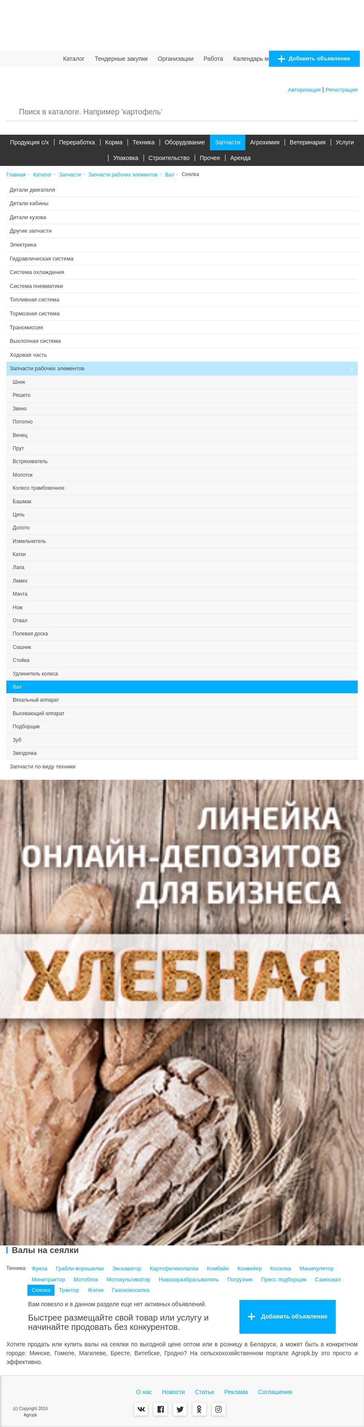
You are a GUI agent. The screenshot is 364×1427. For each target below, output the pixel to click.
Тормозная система (35, 313)
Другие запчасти (31, 231)
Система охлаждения (37, 272)
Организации (176, 58)
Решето (21, 395)
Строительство (169, 158)
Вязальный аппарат (36, 700)
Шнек (19, 382)
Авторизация (304, 90)
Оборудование (185, 142)
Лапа (18, 567)
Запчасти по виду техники (43, 766)
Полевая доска (30, 634)
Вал (169, 175)
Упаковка (125, 158)
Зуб (17, 740)
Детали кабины (29, 203)
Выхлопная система (35, 341)
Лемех (20, 581)
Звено (20, 409)
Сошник (22, 647)
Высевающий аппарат (39, 713)
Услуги (345, 142)
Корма (113, 142)
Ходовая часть (28, 355)
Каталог (73, 58)
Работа (213, 58)
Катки (19, 554)
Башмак (22, 502)
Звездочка (25, 753)
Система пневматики (36, 286)
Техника (144, 142)
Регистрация (342, 90)
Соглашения (275, 1392)
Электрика (23, 244)
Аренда (240, 158)
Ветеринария (308, 142)
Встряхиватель (30, 461)
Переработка (77, 142)
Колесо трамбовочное (39, 488)
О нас (144, 1392)
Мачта (20, 594)
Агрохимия (265, 142)
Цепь (18, 515)
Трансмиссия (26, 327)
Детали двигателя (32, 190)
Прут (18, 448)
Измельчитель (29, 541)
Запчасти (227, 142)
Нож (17, 607)
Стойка (21, 660)
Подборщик (26, 727)
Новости (173, 1392)
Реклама (236, 1392)
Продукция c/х (29, 142)
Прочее (210, 158)
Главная (16, 175)
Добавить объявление (314, 58)
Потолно (23, 422)
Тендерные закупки (121, 58)
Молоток (23, 475)
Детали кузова (28, 217)
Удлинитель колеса (35, 674)
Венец (20, 435)
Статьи (204, 1392)
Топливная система (34, 299)
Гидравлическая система (41, 258)
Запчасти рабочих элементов (123, 175)
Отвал (20, 621)
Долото (21, 528)
